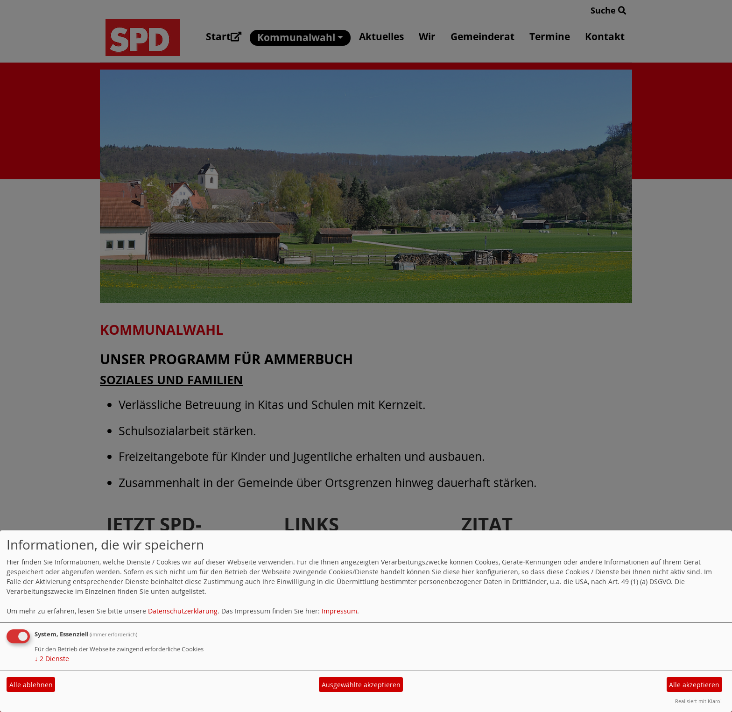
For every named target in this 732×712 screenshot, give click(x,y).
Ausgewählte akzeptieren (361, 684)
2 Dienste (52, 658)
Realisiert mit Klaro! (698, 701)
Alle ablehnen (31, 684)
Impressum (339, 610)
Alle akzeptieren (694, 684)
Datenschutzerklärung (183, 610)
